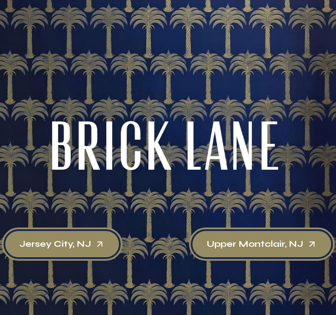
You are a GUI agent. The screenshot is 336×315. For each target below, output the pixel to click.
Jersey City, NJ (62, 243)
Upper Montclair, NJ (261, 243)
